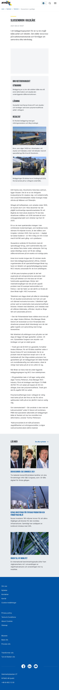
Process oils (5, 644)
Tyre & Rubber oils (8, 657)
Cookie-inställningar (8, 603)
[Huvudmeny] (55, 3)
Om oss (4, 586)
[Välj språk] (44, 3)
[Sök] (50, 3)
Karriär (3, 599)
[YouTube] (36, 666)
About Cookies (6, 621)
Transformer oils (7, 653)
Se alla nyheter (40, 442)
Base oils (4, 640)
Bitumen (4, 636)
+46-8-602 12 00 (7, 682)
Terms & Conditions (8, 617)
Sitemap (4, 625)
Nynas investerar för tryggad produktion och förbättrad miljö (28, 513)
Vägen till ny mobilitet (19, 558)
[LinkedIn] (29, 666)
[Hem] (16, 3)
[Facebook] (23, 666)
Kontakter (5, 594)
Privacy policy (6, 613)
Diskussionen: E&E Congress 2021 (23, 472)
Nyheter (4, 590)
